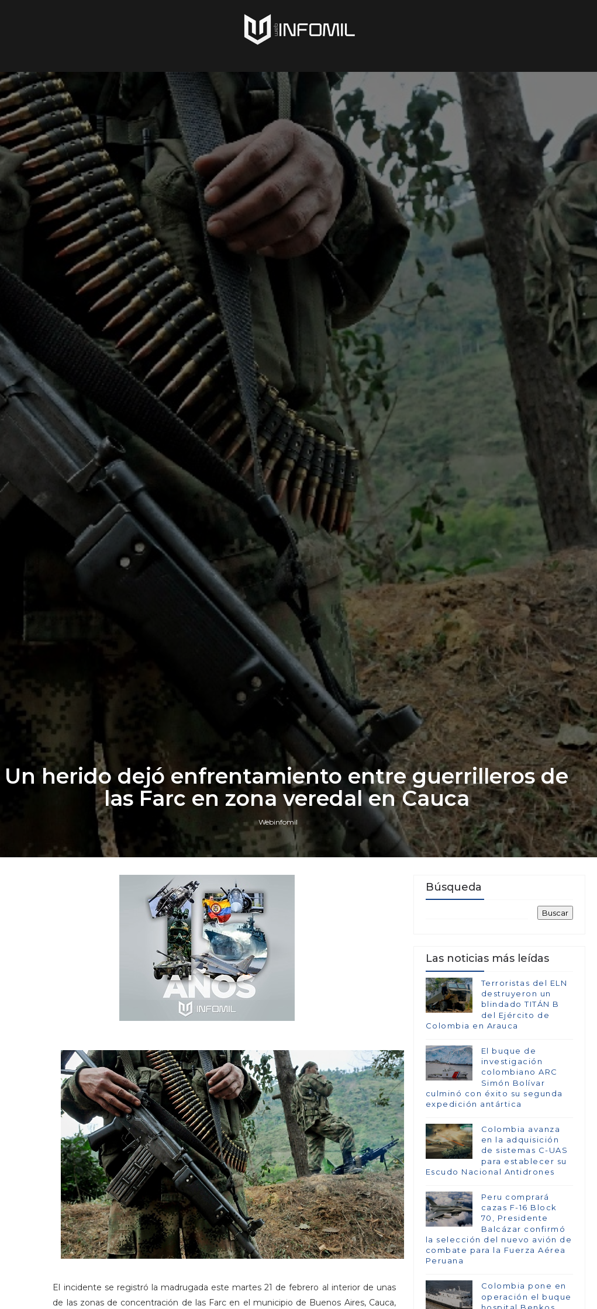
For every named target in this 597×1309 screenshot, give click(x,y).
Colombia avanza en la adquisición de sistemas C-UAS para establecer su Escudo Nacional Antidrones (497, 1150)
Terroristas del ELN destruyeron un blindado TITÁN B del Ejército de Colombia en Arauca (497, 1004)
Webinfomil (278, 822)
